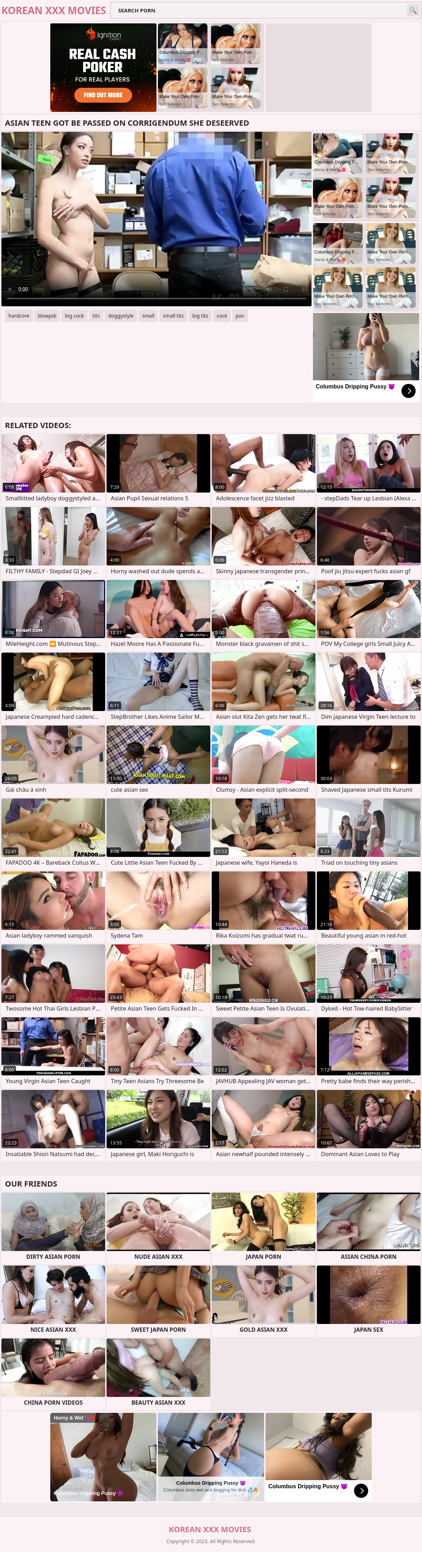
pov (240, 315)
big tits (200, 315)
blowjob (47, 315)
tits (95, 315)
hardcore (18, 315)
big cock (74, 315)
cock (222, 315)
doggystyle (121, 315)
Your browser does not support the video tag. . (156, 219)
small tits (173, 315)
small (148, 315)
